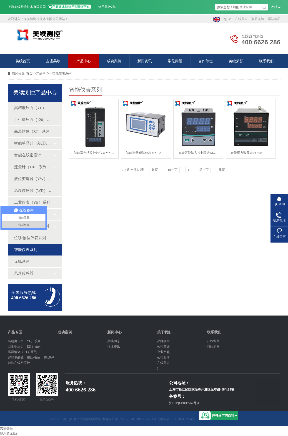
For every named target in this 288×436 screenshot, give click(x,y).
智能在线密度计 (27, 155)
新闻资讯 (144, 61)
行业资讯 (113, 346)
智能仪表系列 (61, 73)
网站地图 (274, 19)
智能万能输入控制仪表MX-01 (198, 153)
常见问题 (175, 61)
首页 (29, 73)
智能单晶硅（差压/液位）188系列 (33, 143)
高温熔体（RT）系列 (32, 131)
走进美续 (53, 61)
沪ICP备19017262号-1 (184, 403)
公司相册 (163, 357)
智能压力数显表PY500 (246, 153)
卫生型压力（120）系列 (33, 120)
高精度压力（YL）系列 (33, 108)
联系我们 (266, 61)
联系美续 (257, 19)
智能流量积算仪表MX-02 (143, 153)
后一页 (204, 170)
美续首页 (22, 61)
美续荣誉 (236, 61)
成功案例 (114, 61)
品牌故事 (163, 341)
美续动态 (113, 341)
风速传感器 (23, 273)
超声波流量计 (9, 433)
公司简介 (163, 346)
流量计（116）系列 (30, 167)
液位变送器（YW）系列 (33, 179)
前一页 (173, 170)
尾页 (222, 170)
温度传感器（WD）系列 (33, 190)
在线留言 (241, 19)
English (222, 19)
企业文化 (163, 352)
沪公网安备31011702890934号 (174, 419)
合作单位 (205, 61)
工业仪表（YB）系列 (32, 202)
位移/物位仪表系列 (30, 238)
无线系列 (22, 261)
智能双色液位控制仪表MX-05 (94, 153)
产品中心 (83, 61)
